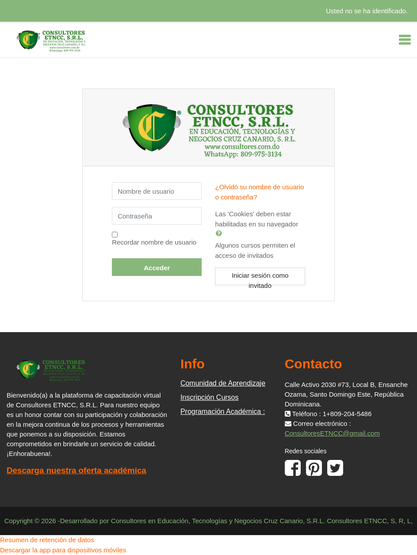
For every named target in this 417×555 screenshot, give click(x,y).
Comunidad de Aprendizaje (222, 383)
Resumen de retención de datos (47, 540)
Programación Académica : (222, 411)
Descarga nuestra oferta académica (76, 470)
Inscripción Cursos (209, 397)
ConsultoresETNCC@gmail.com (332, 433)
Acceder (157, 268)
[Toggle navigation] (404, 39)
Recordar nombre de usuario (154, 242)
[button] (220, 233)
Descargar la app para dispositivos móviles (63, 550)
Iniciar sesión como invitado (260, 278)
